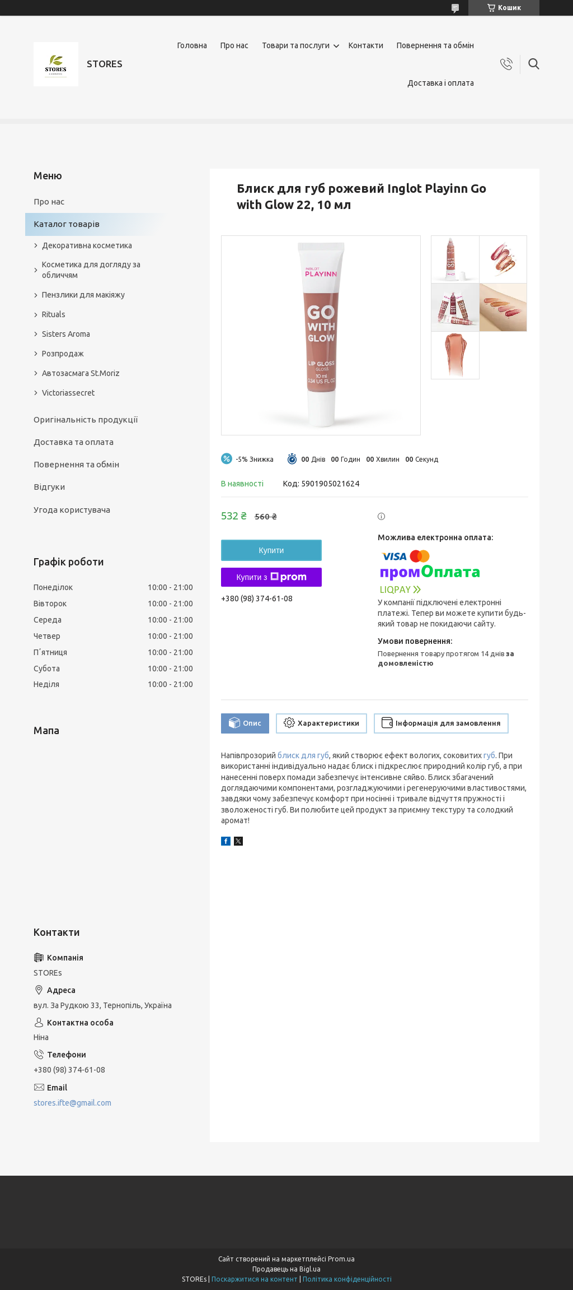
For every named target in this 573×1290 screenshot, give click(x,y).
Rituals (53, 314)
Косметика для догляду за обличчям (91, 270)
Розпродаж (63, 353)
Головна (192, 45)
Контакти (366, 45)
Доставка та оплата (74, 442)
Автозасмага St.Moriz (81, 373)
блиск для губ (303, 755)
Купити (271, 550)
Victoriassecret (68, 392)
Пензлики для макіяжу (83, 294)
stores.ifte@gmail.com (72, 1102)
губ (489, 755)
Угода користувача (72, 509)
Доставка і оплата (440, 82)
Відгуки (49, 486)
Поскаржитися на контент (255, 1279)
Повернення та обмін (435, 45)
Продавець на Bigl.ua (286, 1269)
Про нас (234, 45)
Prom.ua (341, 1259)
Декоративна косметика (87, 245)
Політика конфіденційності (347, 1279)
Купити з (271, 577)
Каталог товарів (67, 224)
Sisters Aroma (66, 334)
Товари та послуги (296, 45)
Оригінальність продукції (86, 419)
